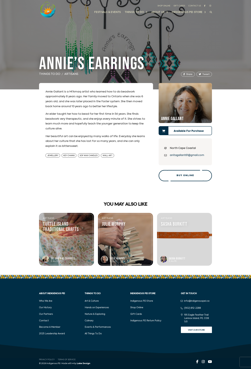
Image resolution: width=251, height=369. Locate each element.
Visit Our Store (196, 330)
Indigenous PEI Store (187, 12)
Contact (44, 321)
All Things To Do (93, 334)
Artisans (71, 74)
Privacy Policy (47, 360)
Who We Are (45, 301)
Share (187, 74)
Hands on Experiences (97, 307)
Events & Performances (98, 327)
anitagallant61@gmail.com (187, 155)
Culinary (89, 321)
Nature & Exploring (95, 314)
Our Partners (46, 314)
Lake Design (83, 364)
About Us (158, 12)
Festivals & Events (107, 12)
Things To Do (49, 74)
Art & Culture (92, 301)
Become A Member (49, 327)
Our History (45, 307)
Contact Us (194, 6)
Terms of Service (67, 360)
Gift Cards (179, 6)
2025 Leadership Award (52, 334)
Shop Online (164, 6)
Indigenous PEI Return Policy (145, 321)
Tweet (204, 74)
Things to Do (134, 12)
